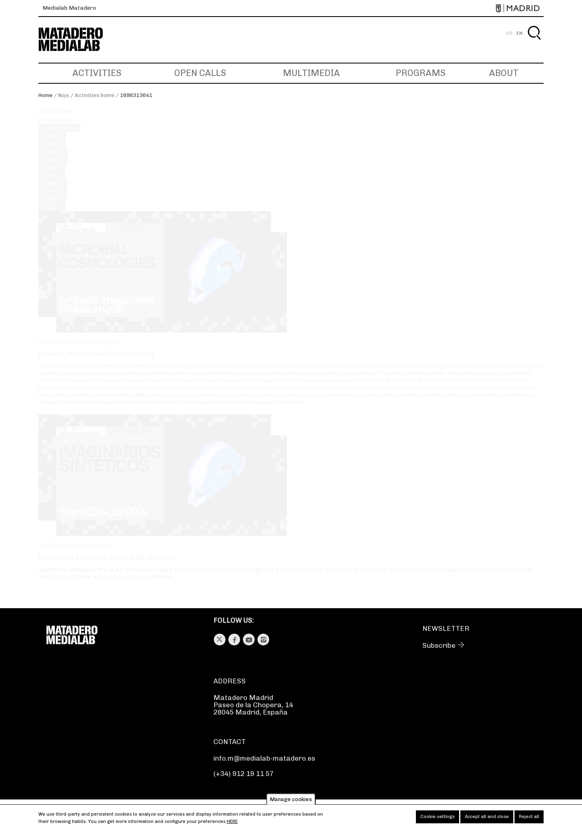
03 (51, 178)
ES (509, 33)
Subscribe (438, 645)
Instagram (263, 639)
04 (52, 194)
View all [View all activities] (59, 135)
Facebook (234, 639)
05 (52, 210)
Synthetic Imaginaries (76, 552)
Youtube (248, 639)
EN (520, 33)
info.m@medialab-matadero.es (264, 758)
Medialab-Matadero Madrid (78, 39)
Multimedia (311, 73)
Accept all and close (487, 819)
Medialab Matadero (69, 8)
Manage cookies (291, 802)
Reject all (529, 819)
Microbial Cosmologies (78, 349)
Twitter (219, 639)
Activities (96, 73)
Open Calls (200, 73)
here (232, 824)
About (504, 73)
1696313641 (136, 95)
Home (45, 95)
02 (53, 162)
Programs (420, 73)
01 (52, 147)
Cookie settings (437, 819)
